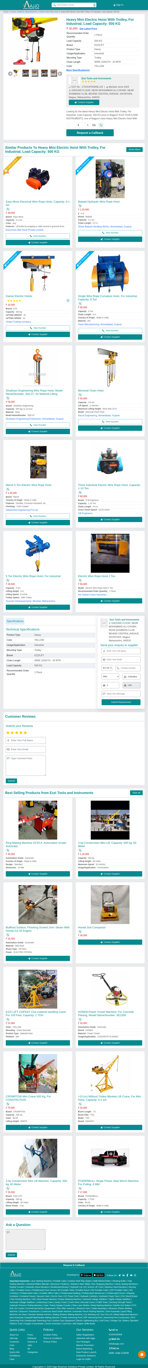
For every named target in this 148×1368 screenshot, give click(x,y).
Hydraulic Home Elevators (37, 1286)
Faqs (12, 1358)
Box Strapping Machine (102, 1283)
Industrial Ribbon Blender (37, 1283)
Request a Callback (90, 131)
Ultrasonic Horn (83, 1307)
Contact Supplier (85, 101)
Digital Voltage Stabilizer (120, 1298)
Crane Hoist (73, 1301)
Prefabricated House (115, 1292)
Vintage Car (116, 1319)
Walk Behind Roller (102, 1279)
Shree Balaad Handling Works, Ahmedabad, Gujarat (105, 225)
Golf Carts (104, 1319)
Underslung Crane (44, 1301)
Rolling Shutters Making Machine (67, 1313)
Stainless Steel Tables (80, 1283)
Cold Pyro (66, 1322)
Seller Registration (85, 1333)
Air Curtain (19, 1307)
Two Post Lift (106, 1313)
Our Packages (83, 1340)
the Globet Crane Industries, (92, 593)
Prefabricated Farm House (44, 1289)
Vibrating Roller (119, 1279)
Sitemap (14, 1337)
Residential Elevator (60, 1286)
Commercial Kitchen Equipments (40, 1307)
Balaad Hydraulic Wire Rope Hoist (99, 200)
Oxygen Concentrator (34, 1322)
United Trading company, (18, 320)
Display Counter (17, 1286)
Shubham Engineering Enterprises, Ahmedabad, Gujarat (34, 417)
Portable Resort (83, 1289)
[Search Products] (53, 4)
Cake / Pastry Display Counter (57, 1304)
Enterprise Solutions (86, 1354)
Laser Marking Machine (40, 1279)
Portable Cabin (59, 1279)
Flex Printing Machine (20, 1298)
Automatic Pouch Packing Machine (88, 1310)
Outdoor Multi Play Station (80, 1279)
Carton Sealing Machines (126, 1283)
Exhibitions (15, 1354)
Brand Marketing (84, 1347)
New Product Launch (86, 1351)
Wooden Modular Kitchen (39, 1313)
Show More (134, 148)
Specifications (15, 619)
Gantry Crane (60, 1301)
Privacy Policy (50, 1340)
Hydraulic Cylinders (89, 1295)
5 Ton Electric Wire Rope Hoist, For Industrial (33, 574)
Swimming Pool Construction (117, 1316)
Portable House (24, 1289)
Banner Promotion (85, 1344)
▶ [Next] (60, 72)
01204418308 (115, 1333)
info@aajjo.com (116, 1342)
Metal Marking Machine (101, 1304)
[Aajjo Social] (120, 1274)
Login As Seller (83, 1358)
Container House (27, 1295)
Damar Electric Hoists (19, 294)
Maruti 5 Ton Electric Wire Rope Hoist (28, 483)
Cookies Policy (50, 1333)
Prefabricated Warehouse (93, 1292)
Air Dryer (23, 1313)
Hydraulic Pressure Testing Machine (26, 1304)
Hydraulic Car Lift (78, 1286)
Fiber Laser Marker (80, 1304)
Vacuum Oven (43, 1295)
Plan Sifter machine (65, 1307)
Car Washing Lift (91, 1313)
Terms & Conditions (52, 1337)
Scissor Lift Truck (95, 1286)
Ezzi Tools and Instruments (96, 77)
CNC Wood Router (129, 1295)
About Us (14, 1333)
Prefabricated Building (70, 1292)
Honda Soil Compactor (92, 926)
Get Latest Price (88, 27)
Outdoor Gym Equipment (63, 1319)
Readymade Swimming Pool (38, 1319)
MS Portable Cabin (99, 1289)
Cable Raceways (99, 1307)
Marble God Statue (122, 1304)
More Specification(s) (78, 69)
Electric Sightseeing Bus (87, 1319)
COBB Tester (102, 1301)
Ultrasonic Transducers (29, 1310)
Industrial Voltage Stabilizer (95, 1298)
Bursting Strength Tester (120, 1301)
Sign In (118, 4)
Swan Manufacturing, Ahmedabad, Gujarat (100, 323)
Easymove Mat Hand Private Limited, (25, 228)
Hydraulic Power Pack (109, 1295)
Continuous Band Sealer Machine (56, 1310)
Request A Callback (74, 1264)
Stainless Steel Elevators (116, 1286)
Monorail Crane (88, 1301)
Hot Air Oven (57, 1295)
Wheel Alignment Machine (125, 1313)
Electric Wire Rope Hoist (48, 11)
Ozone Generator (53, 1322)
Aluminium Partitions (59, 1283)
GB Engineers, (85, 512)
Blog (12, 1347)
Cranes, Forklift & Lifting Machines (24, 11)
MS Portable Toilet (66, 1289)
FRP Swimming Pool (92, 1316)
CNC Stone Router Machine (44, 1298)
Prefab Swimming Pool (71, 1316)
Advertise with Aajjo (85, 1337)
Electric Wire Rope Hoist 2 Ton (96, 574)
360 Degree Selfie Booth (84, 1322)
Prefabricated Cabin (29, 1292)
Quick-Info (15, 1351)
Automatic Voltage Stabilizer (22, 1301)
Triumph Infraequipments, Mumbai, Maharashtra (30, 600)
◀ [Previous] (10, 72)
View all (136, 791)
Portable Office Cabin (49, 1292)
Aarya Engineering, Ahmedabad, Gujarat (99, 414)
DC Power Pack (71, 1295)
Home (5, 11)
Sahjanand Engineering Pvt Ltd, (22, 508)
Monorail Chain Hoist (90, 389)
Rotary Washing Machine (70, 1298)
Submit (10, 779)
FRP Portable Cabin (119, 1289)
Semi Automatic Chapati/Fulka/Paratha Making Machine (35, 1316)
